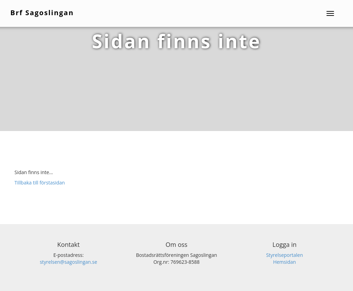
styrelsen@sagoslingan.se (68, 262)
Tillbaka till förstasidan (39, 182)
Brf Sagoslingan (42, 12)
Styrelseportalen (284, 255)
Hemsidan (284, 262)
